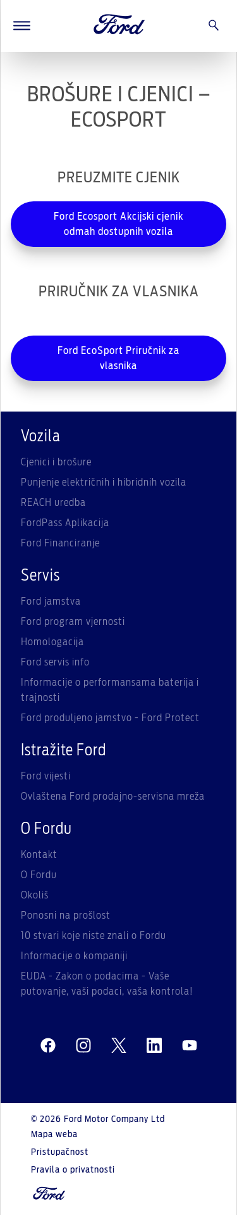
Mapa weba (54, 1134)
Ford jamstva (51, 601)
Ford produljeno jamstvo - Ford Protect (110, 718)
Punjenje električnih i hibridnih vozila (103, 482)
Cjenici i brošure (56, 462)
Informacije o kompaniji (74, 956)
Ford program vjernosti (73, 622)
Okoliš (35, 895)
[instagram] (83, 1046)
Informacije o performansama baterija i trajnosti (110, 690)
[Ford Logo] (119, 25)
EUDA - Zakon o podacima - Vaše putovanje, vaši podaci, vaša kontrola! (107, 984)
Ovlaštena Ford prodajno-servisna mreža (113, 796)
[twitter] (118, 1046)
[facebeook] (48, 1046)
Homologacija (52, 642)
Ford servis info (55, 662)
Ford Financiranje (60, 543)
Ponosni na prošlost (66, 915)
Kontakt (39, 855)
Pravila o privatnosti (73, 1170)
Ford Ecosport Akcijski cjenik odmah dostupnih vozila (118, 224)
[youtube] (189, 1046)
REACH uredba (53, 503)
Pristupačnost (59, 1152)
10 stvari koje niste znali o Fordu (93, 936)
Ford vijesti (46, 776)
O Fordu (39, 875)
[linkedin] (154, 1046)
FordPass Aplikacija (65, 523)
